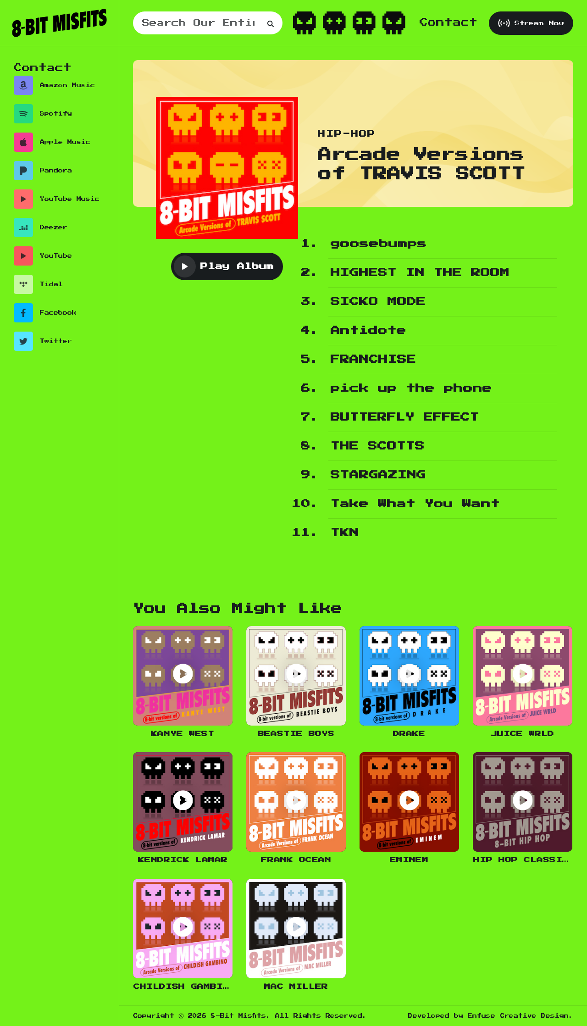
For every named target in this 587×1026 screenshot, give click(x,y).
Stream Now (531, 23)
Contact (448, 22)
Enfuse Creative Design (518, 1016)
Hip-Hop (347, 134)
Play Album (224, 266)
